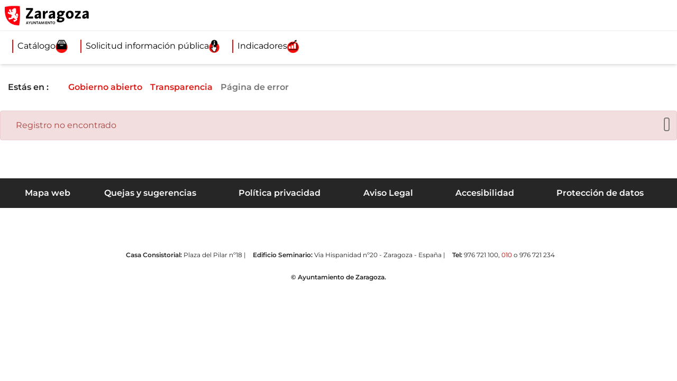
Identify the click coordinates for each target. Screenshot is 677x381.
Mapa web (47, 193)
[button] (619, 15)
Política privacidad (280, 193)
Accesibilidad (484, 193)
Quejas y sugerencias (150, 193)
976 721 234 (537, 255)
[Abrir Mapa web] (661, 15)
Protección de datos (600, 193)
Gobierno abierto (113, 87)
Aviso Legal (388, 193)
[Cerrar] (664, 124)
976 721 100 (481, 255)
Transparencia (190, 87)
